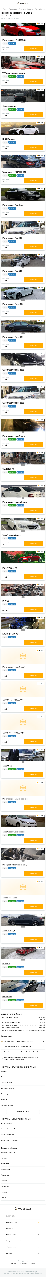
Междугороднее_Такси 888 (12, 337)
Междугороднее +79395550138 (14, 40)
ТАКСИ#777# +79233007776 (12, 700)
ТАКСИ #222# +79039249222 (13, 370)
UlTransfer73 (7, 997)
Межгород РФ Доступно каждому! (14, 865)
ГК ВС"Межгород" (8, 139)
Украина (32, 1264)
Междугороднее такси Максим (13, 436)
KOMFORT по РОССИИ (11, 634)
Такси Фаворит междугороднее (13, 832)
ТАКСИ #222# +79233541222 (13, 403)
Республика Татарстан (26, 9)
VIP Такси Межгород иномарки (13, 73)
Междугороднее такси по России (14, 502)
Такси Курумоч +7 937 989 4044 (14, 172)
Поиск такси (13, 9)
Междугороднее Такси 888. (12, 238)
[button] (43, 62)
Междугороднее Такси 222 (12, 271)
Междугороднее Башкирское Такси (15, 799)
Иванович (6, 964)
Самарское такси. (9, 106)
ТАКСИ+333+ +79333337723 (13, 733)
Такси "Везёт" (7, 766)
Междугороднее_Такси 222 (12, 304)
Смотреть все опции (23, 1112)
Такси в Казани (40, 9)
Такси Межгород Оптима (11, 535)
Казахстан (23, 1264)
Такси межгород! (8, 931)
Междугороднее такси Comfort (13, 667)
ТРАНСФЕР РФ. (8, 469)
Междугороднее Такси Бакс (12, 205)
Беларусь (14, 1264)
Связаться (33, 48)
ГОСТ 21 (5, 601)
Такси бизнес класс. (9, 898)
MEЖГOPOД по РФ (9, 568)
